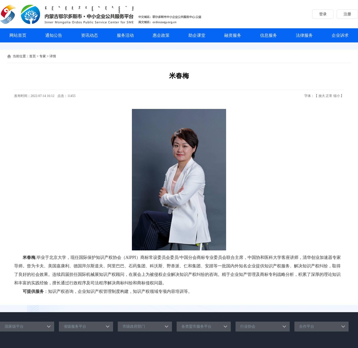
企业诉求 (340, 35)
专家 (42, 56)
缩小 (336, 96)
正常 (329, 96)
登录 (323, 14)
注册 (347, 14)
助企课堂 (196, 35)
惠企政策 (161, 35)
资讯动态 (89, 35)
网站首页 (17, 35)
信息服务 (268, 35)
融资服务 (232, 35)
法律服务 (304, 35)
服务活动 (125, 35)
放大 (321, 96)
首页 (32, 56)
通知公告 (53, 35)
